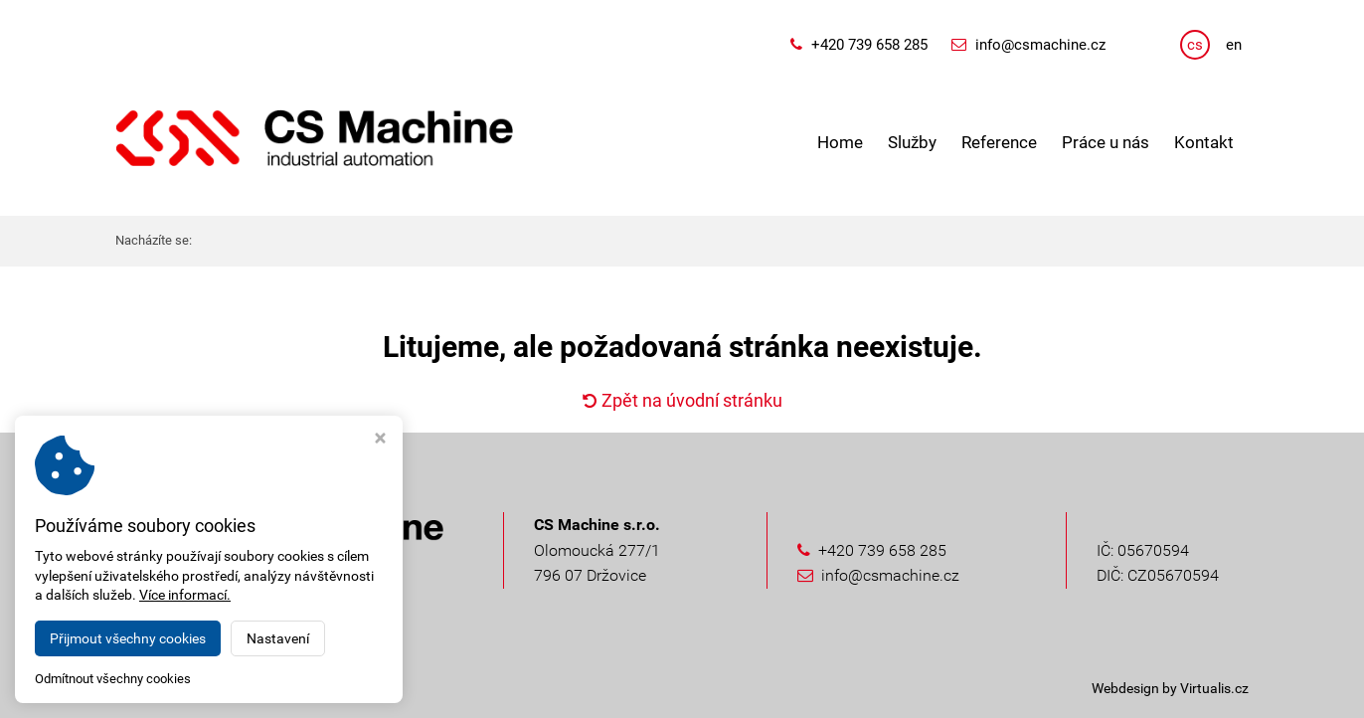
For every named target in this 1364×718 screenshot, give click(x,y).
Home (840, 142)
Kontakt (1204, 142)
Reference (999, 142)
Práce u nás (1105, 142)
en (1234, 45)
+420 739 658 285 (869, 45)
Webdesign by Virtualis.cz (1170, 688)
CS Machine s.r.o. (284, 688)
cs (1195, 45)
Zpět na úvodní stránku (682, 400)
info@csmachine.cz (1040, 45)
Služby (912, 142)
